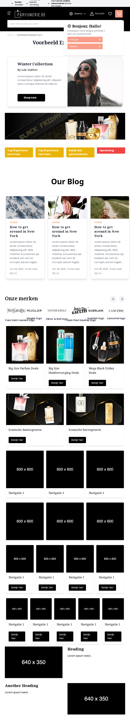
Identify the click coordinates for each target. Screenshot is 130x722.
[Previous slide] (113, 299)
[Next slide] (122, 299)
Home (10, 35)
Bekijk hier (17, 378)
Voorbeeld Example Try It (29, 35)
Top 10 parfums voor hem (48, 152)
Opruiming (106, 150)
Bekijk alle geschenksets (78, 152)
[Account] (97, 14)
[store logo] (30, 13)
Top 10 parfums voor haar (17, 152)
